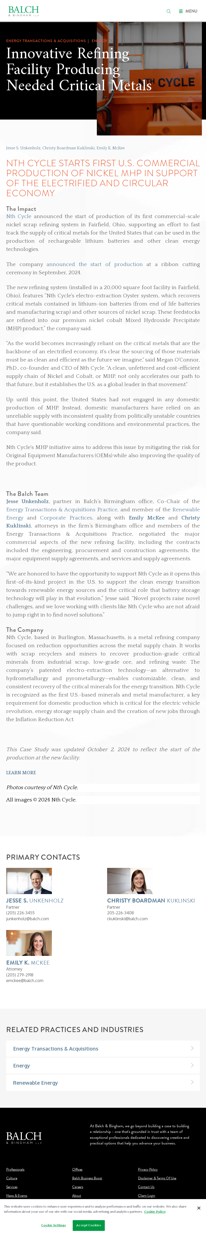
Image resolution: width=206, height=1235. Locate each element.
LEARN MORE (21, 773)
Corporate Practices (66, 518)
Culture (11, 1178)
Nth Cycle (18, 216)
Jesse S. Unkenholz (23, 148)
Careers (77, 1187)
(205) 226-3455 (20, 912)
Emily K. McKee (111, 148)
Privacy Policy (148, 1169)
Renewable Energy (35, 1083)
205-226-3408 (120, 912)
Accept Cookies (88, 1225)
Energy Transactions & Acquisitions (55, 1048)
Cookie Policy (155, 1211)
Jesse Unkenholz (27, 501)
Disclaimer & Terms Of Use (157, 1178)
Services (11, 1187)
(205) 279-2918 (19, 974)
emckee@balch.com (24, 980)
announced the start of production (94, 264)
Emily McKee (146, 518)
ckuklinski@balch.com (127, 918)
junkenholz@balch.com (27, 918)
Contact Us (146, 1187)
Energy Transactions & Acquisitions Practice (61, 510)
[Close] (199, 1208)
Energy (21, 1065)
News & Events (16, 1195)
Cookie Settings (53, 1225)
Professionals (15, 1169)
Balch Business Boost (87, 1178)
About (76, 1195)
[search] (169, 11)
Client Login (146, 1195)
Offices (77, 1169)
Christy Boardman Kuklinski (68, 148)
